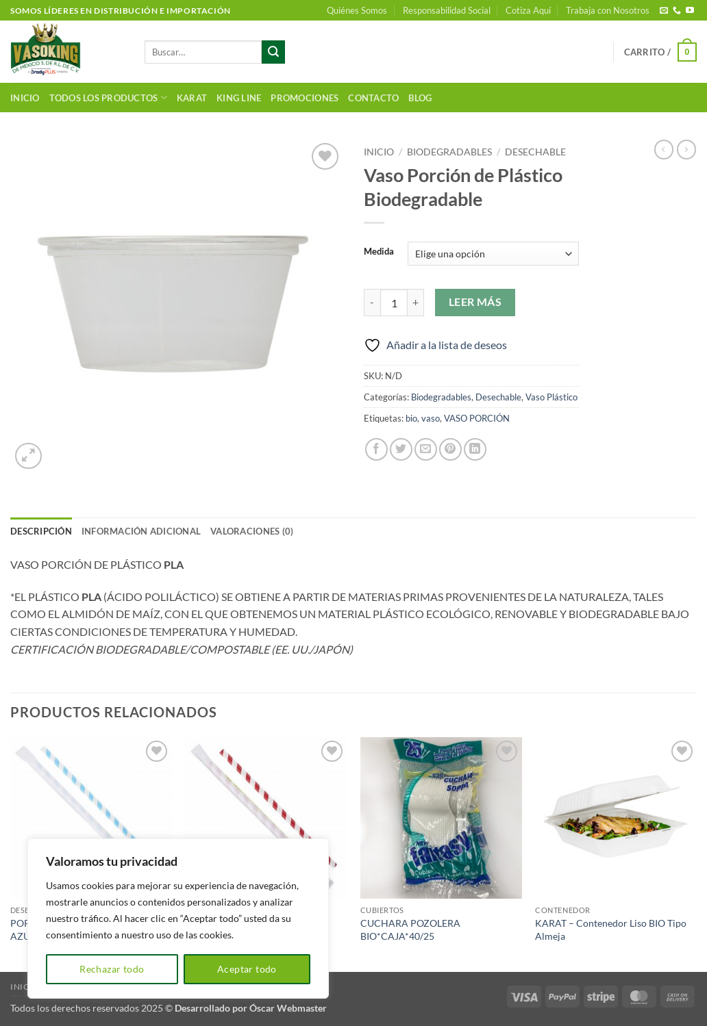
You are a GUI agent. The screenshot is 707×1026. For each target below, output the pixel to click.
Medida (379, 252)
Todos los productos (108, 97)
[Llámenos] (677, 11)
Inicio (25, 97)
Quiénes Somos (357, 10)
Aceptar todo (247, 969)
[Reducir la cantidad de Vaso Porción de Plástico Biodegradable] (372, 302)
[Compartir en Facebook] (376, 449)
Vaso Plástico (551, 397)
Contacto (373, 97)
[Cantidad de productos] (394, 302)
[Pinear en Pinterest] (450, 449)
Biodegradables (449, 151)
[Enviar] (273, 52)
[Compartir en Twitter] (401, 449)
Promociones (304, 97)
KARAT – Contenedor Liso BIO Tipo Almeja (610, 929)
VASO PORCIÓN (477, 418)
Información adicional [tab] (141, 531)
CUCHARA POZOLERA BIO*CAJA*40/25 (410, 929)
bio (411, 418)
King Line (238, 97)
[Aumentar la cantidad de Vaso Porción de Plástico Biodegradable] (416, 302)
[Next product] (663, 149)
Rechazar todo (111, 969)
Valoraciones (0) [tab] (251, 531)
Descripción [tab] (41, 531)
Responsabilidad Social (447, 10)
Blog (420, 97)
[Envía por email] (425, 449)
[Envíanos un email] (664, 11)
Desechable (535, 151)
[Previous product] (686, 149)
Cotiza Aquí (528, 10)
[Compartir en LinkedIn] (475, 449)
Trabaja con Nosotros (607, 10)
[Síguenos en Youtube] (690, 11)
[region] (178, 918)
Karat (192, 97)
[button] (660, 52)
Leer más (475, 302)
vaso (430, 418)
